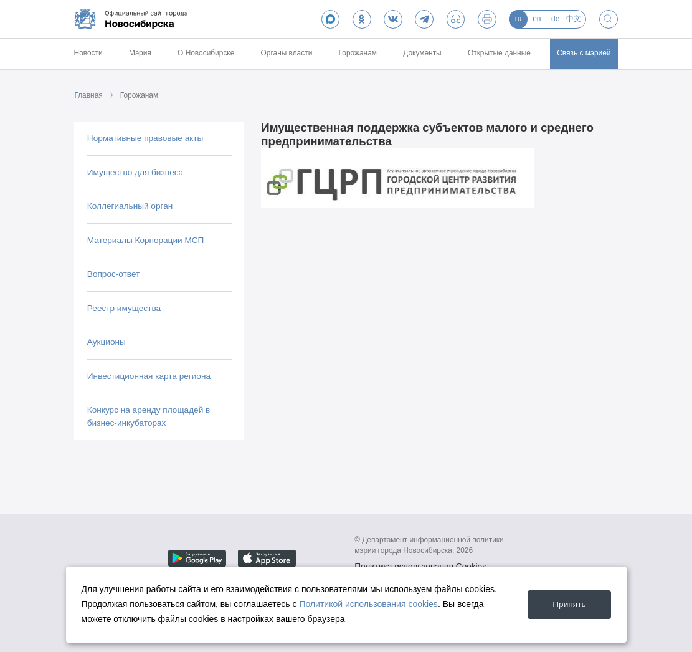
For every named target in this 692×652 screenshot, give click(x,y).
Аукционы (106, 342)
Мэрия (140, 53)
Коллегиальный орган (130, 206)
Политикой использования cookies (368, 604)
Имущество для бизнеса (135, 172)
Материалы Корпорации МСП (145, 240)
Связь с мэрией (583, 53)
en (537, 18)
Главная (88, 95)
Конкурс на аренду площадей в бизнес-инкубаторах (148, 416)
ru (518, 18)
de (555, 18)
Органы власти (287, 53)
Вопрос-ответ (113, 274)
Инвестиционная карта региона (149, 376)
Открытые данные (499, 53)
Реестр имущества (124, 308)
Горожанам (358, 53)
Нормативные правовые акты (145, 138)
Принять (568, 604)
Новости (88, 53)
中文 (573, 18)
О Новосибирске (206, 53)
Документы (422, 53)
